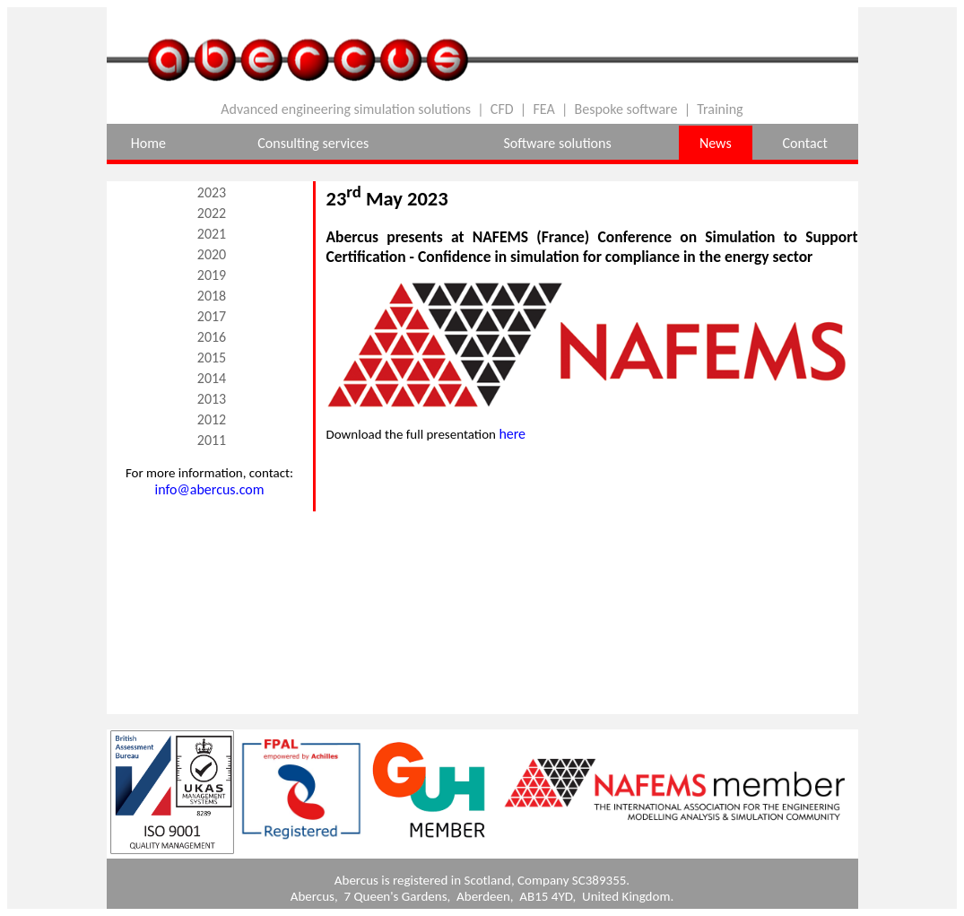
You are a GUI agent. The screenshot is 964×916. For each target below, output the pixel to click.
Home (148, 143)
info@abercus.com (210, 489)
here (512, 433)
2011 (211, 440)
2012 (211, 419)
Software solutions (557, 143)
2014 (211, 378)
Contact (805, 143)
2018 (211, 295)
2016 (211, 336)
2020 (211, 254)
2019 (211, 275)
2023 (211, 192)
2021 (211, 233)
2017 (211, 316)
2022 (211, 213)
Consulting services (313, 143)
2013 (211, 398)
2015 (211, 357)
